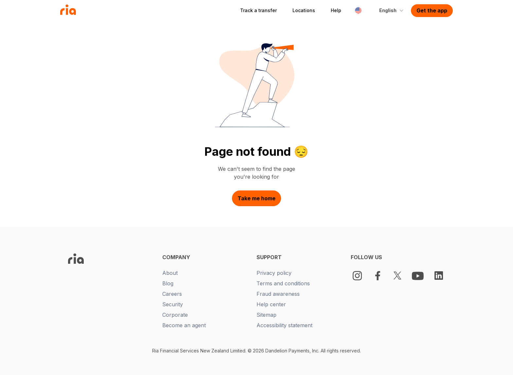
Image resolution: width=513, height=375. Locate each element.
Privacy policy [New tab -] (274, 273)
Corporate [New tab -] (175, 315)
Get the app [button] (431, 10)
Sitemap (266, 315)
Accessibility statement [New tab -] (284, 325)
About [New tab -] (170, 273)
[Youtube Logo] (418, 275)
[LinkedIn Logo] (439, 275)
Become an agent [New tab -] (184, 325)
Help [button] (336, 10)
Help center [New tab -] (271, 304)
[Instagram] (357, 275)
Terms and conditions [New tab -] (283, 283)
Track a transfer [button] (258, 10)
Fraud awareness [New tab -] (278, 294)
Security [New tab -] (172, 304)
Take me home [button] (256, 198)
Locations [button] (303, 10)
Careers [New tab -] (172, 294)
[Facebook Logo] (377, 275)
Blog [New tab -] (167, 283)
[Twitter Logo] (397, 275)
